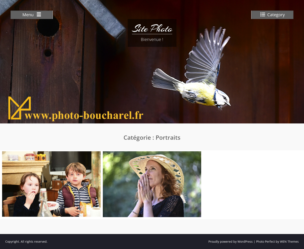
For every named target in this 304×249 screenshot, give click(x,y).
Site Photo (152, 28)
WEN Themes (289, 242)
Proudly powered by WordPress (230, 242)
